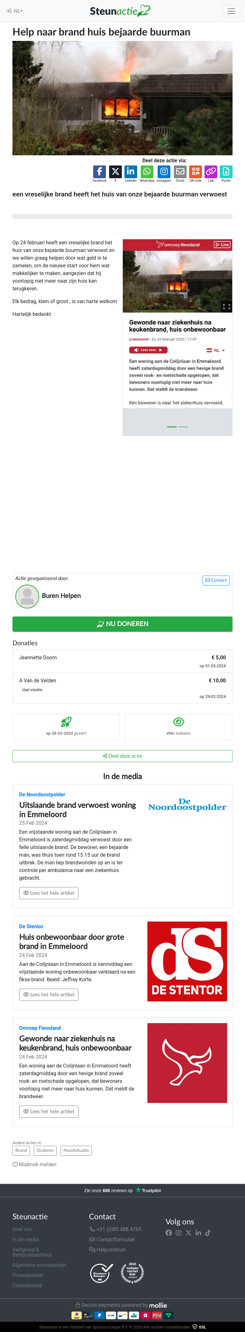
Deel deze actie (122, 756)
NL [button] (17, 11)
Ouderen (45, 1150)
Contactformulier (112, 1239)
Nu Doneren (122, 624)
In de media (25, 1239)
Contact (216, 580)
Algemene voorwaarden (39, 1265)
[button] (99, 174)
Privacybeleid (27, 1275)
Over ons (22, 1229)
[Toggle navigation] (231, 11)
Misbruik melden (34, 1164)
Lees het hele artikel (48, 893)
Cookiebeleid (27, 1285)
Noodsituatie (76, 1150)
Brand (21, 1150)
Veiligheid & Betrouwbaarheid (31, 1252)
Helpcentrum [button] (107, 1250)
